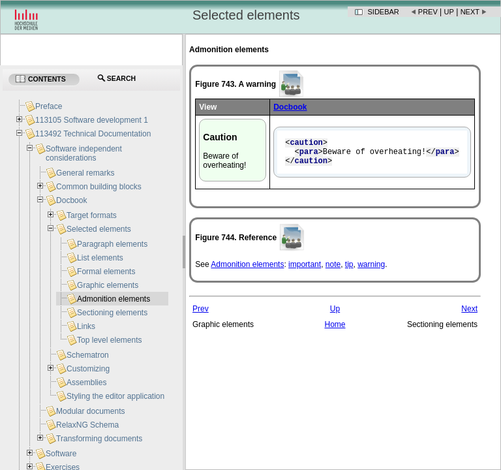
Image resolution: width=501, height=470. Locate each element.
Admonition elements (247, 270)
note (333, 270)
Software (61, 453)
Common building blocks (99, 186)
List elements (100, 257)
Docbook (71, 200)
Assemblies (86, 382)
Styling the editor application (115, 396)
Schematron (88, 355)
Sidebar (383, 12)
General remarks (85, 173)
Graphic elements (107, 285)
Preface (48, 106)
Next (470, 12)
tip (349, 270)
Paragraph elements (112, 244)
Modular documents (90, 411)
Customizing (88, 368)
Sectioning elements (112, 312)
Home (334, 330)
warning (371, 270)
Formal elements (106, 271)
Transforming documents (99, 438)
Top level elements (109, 340)
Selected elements (99, 229)
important (304, 270)
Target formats (92, 215)
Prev (428, 12)
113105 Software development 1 (91, 120)
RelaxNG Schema (87, 425)
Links (86, 326)
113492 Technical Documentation (93, 133)
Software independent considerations (84, 153)
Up (449, 12)
